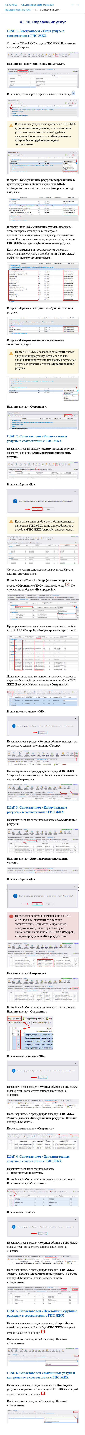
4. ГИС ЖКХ (11, 5)
